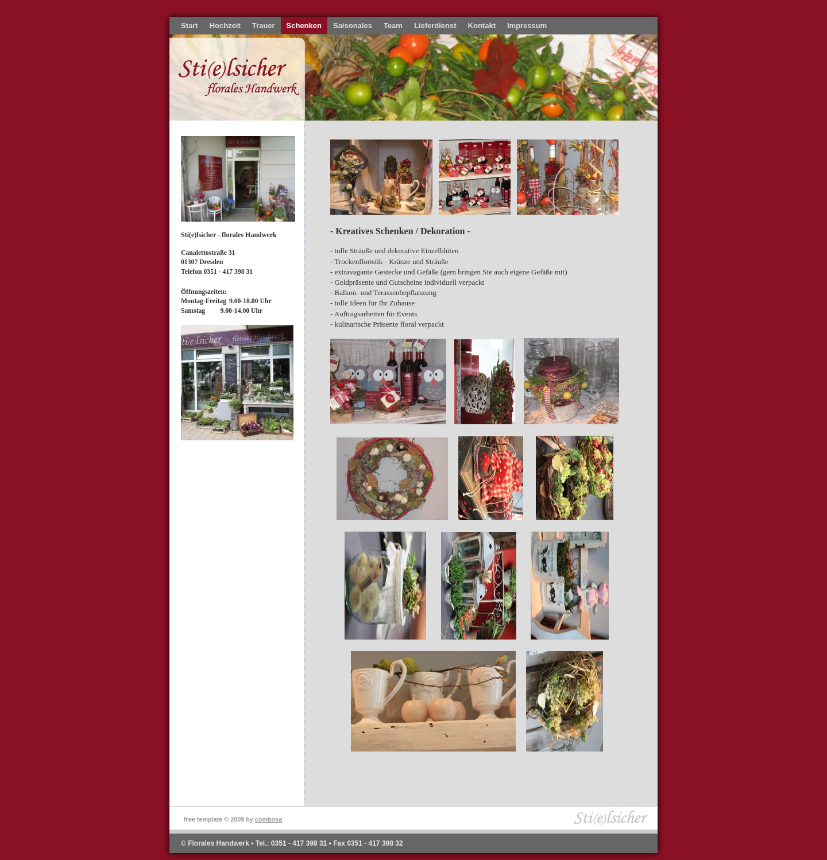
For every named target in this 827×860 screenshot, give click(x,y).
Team (393, 25)
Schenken (304, 25)
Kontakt (482, 25)
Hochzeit (225, 25)
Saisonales (352, 25)
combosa (268, 819)
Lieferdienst (435, 25)
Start (189, 25)
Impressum (527, 25)
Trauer (263, 25)
